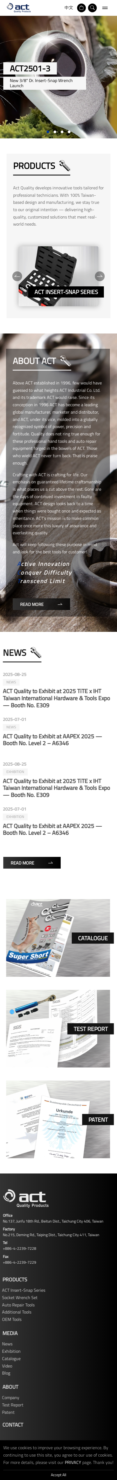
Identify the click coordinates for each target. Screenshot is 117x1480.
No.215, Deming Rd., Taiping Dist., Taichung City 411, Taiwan (49, 1235)
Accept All (58, 1475)
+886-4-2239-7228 (17, 1248)
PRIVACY (73, 1462)
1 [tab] (48, 132)
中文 (69, 7)
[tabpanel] (58, 77)
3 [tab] (62, 132)
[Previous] (17, 276)
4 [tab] (69, 132)
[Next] (100, 276)
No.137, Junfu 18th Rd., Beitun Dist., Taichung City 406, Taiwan (51, 1221)
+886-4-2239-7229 (17, 1262)
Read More (39, 604)
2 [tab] (55, 132)
